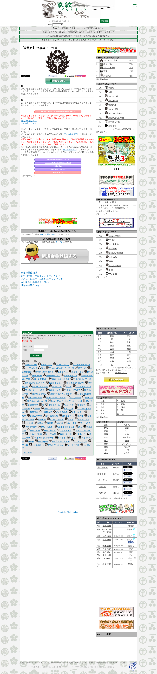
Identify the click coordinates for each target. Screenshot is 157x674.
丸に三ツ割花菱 (110, 60)
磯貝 (106, 447)
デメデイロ (127, 444)
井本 (106, 453)
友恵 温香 (107, 536)
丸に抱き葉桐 (109, 68)
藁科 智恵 (107, 526)
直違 (105, 71)
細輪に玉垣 (70, 423)
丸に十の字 (67, 405)
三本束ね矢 (41, 441)
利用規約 (70, 663)
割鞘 (127, 441)
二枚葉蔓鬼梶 (64, 431)
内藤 (106, 428)
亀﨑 (103, 410)
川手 (103, 401)
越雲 (129, 358)
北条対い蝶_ (45, 365)
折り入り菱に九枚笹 (59, 441)
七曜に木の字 (29, 427)
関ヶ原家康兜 (50, 416)
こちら (105, 79)
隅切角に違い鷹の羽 (74, 383)
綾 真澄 (107, 558)
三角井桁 (40, 420)
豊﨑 (103, 413)
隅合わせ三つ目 (51, 376)
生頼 (106, 444)
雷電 (112, 349)
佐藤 (112, 336)
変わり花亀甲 (45, 427)
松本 (131, 60)
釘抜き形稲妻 (60, 412)
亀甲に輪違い (76, 412)
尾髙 (103, 404)
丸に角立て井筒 (33, 434)
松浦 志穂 (107, 564)
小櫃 (103, 407)
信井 (129, 355)
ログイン (59, 242)
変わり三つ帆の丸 (54, 445)
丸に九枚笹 (111, 101)
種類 (25, 350)
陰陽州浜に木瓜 (37, 394)
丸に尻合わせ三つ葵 (80, 365)
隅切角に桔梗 (53, 390)
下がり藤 (111, 274)
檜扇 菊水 (108, 64)
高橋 (112, 358)
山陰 (123, 401)
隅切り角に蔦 (64, 434)
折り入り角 (33, 431)
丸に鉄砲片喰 (36, 445)
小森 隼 (102, 487)
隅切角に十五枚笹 (71, 390)
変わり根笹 (84, 423)
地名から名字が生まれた (109, 211)
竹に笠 (109, 88)
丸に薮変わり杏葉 (82, 387)
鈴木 (112, 342)
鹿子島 (127, 453)
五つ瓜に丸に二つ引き (33, 390)
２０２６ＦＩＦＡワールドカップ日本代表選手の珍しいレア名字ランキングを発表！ (78, 40)
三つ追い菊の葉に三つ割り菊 (60, 368)
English (122, 663)
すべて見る (27, 452)
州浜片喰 (110, 126)
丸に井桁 (27, 423)
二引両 (110, 240)
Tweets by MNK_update (68, 512)
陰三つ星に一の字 (73, 401)
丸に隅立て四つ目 (114, 118)
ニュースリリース (40, 663)
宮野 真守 (107, 540)
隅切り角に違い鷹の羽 (35, 401)
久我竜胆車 (31, 412)
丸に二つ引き (113, 236)
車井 (127, 434)
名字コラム (58, 166)
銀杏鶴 (58, 423)
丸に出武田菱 (72, 445)
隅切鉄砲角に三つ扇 (81, 379)
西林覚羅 (127, 437)
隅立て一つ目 (76, 372)
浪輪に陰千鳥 (52, 405)
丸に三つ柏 (111, 96)
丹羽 (131, 71)
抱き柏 (79, 416)
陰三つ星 (80, 368)
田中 (129, 342)
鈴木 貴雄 (102, 480)
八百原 (127, 425)
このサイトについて (26, 663)
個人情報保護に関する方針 (56, 663)
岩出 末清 (107, 555)
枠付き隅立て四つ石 (43, 372)
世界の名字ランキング (58, 169)
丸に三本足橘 (29, 368)
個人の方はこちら (29, 121)
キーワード (28, 346)
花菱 (109, 261)
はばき (127, 450)
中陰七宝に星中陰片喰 (42, 438)
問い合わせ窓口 (71, 134)
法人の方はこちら (29, 123)
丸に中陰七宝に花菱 (64, 427)
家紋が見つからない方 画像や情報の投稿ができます (58, 111)
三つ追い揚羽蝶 (55, 420)
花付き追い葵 (29, 365)
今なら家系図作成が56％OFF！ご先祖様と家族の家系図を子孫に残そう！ (78, 36)
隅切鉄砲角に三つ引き (33, 383)
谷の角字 (60, 438)
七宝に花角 (67, 409)
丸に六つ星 (31, 405)
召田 (106, 437)
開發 (129, 349)
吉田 (131, 64)
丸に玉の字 (49, 434)
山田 (112, 352)
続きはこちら (102, 132)
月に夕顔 (72, 438)
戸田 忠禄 (107, 549)
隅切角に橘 (55, 387)
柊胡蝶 (38, 423)
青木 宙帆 (107, 546)
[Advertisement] (57, 196)
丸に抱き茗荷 (113, 266)
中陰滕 (35, 409)
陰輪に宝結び (55, 401)
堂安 (112, 355)
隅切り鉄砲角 (74, 398)
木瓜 (78, 427)
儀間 (129, 361)
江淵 (131, 68)
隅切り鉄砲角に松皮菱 (54, 398)
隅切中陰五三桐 (33, 398)
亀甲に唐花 (61, 372)
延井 (106, 441)
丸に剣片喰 (111, 109)
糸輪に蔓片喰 (48, 431)
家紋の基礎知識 (29, 272)
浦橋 (127, 428)
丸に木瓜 (105, 76)
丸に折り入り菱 (79, 441)
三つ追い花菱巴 (113, 113)
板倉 (123, 407)
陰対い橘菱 (35, 376)
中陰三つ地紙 (82, 420)
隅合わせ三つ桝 (69, 376)
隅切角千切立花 (54, 383)
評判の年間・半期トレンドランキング (40, 276)
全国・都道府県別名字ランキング (58, 159)
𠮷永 (123, 414)
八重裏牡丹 (79, 434)
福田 (131, 76)
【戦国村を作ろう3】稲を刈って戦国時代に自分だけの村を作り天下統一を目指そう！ (78, 32)
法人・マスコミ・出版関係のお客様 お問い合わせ (101, 663)
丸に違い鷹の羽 (114, 253)
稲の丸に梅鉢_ (61, 365)
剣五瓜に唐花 (66, 416)
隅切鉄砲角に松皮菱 (59, 379)
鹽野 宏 (102, 493)
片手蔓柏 (111, 249)
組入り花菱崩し (39, 379)
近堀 (106, 434)
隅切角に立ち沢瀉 (38, 387)
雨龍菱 (48, 423)
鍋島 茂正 (107, 552)
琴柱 (41, 368)
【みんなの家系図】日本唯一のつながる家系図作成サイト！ (78, 28)
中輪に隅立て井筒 (50, 409)
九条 (106, 425)
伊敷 (106, 431)
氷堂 (127, 431)
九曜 (108, 92)
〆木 (129, 352)
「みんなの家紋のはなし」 (49, 234)
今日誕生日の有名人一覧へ (35, 282)
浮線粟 (69, 420)
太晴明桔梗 (45, 412)
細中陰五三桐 (112, 122)
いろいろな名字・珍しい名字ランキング (58, 163)
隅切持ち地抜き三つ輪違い (60, 394)
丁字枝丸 (80, 405)
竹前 (129, 339)
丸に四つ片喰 (34, 416)
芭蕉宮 (127, 447)
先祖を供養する (58, 173)
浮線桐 (29, 441)
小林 (112, 361)
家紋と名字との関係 (107, 202)
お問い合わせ (78, 663)
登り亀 (67, 387)
